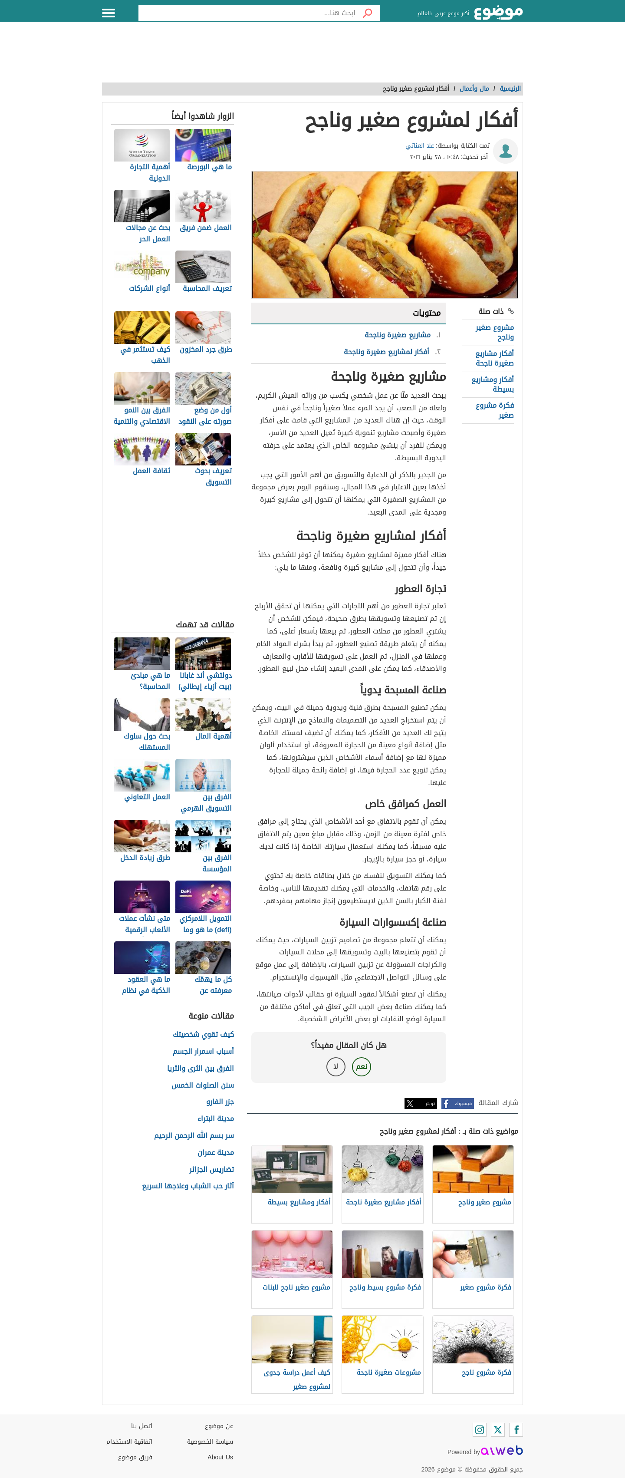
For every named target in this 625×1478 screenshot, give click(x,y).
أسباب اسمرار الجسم (203, 1052)
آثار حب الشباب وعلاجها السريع (188, 1186)
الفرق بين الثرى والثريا (200, 1068)
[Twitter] (498, 1430)
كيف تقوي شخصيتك (203, 1035)
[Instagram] (480, 1430)
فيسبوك (463, 1103)
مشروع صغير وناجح (495, 332)
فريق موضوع (135, 1457)
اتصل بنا (141, 1426)
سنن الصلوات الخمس (202, 1085)
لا (335, 1066)
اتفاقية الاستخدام (129, 1442)
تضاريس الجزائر (211, 1170)
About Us (220, 1457)
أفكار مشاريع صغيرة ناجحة (494, 358)
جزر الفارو (220, 1102)
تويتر (430, 1103)
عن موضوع (219, 1426)
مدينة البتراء (215, 1119)
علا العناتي (419, 146)
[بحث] (367, 13)
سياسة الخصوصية (210, 1442)
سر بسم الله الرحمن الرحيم (194, 1136)
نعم (361, 1066)
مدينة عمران (215, 1153)
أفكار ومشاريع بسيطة (492, 384)
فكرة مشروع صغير (495, 410)
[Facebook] (516, 1430)
